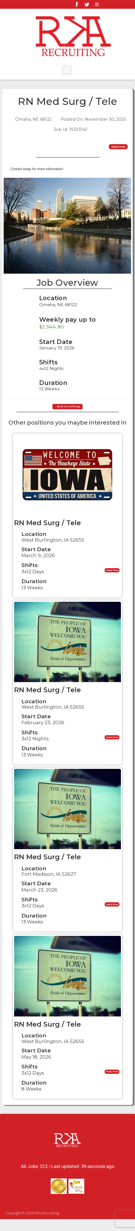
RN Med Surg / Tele (47, 535)
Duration (34, 593)
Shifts (29, 577)
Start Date (36, 561)
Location (53, 304)
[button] (66, 70)
